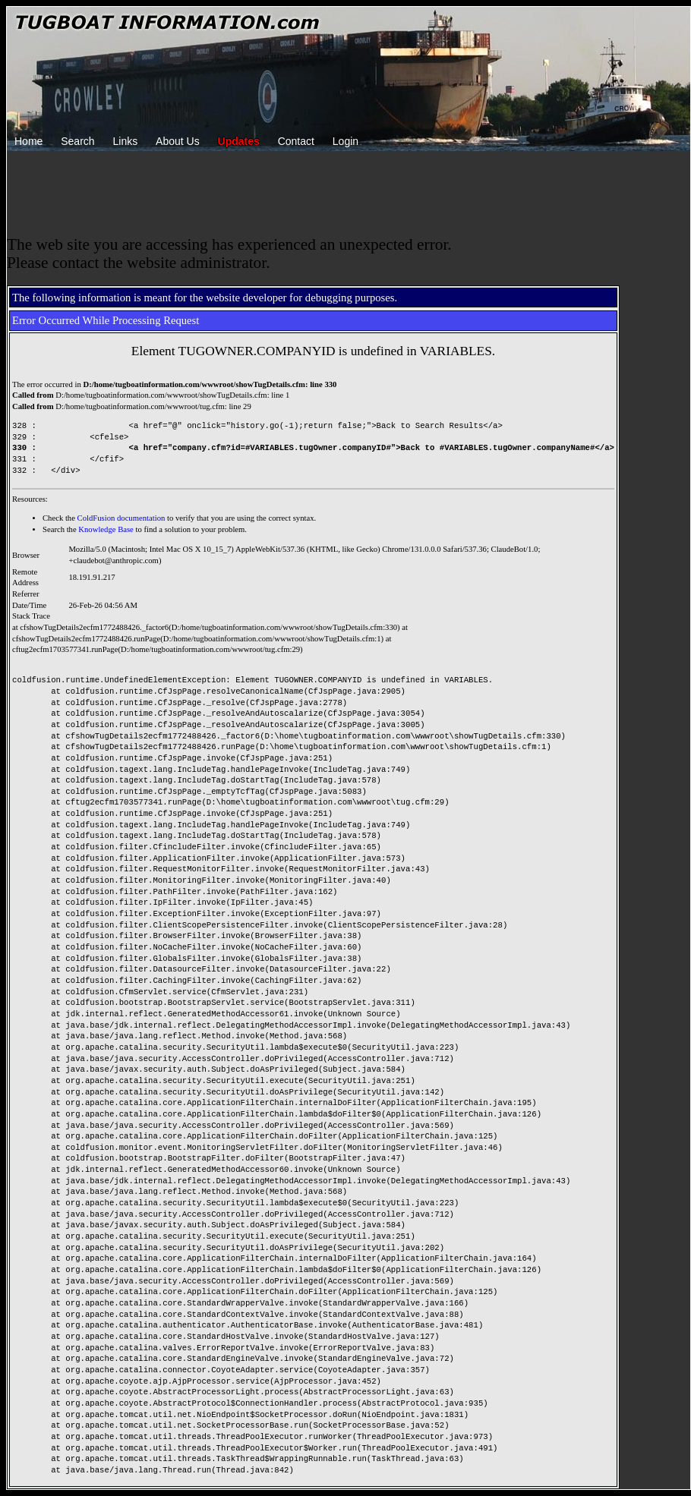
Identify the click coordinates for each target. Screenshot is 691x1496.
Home (28, 141)
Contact (296, 141)
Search (77, 141)
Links (125, 141)
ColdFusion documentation (121, 518)
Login (345, 141)
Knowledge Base (106, 529)
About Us (178, 141)
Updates (239, 141)
